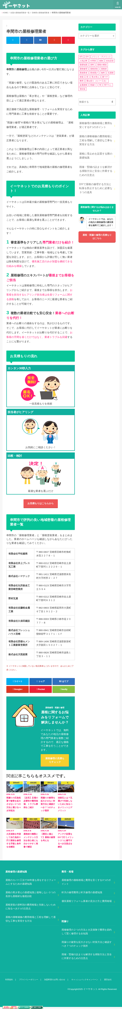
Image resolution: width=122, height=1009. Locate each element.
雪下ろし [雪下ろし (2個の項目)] (108, 85)
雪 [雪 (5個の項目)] (100, 85)
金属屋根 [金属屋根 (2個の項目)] (83, 85)
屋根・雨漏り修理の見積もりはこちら (97, 231)
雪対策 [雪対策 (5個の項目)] (82, 89)
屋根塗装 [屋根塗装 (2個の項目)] (94, 69)
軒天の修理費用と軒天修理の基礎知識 (82, 895)
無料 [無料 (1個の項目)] (103, 73)
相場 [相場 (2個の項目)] (81, 77)
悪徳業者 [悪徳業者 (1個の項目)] (83, 73)
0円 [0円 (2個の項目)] (81, 57)
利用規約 (9, 982)
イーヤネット (91, 991)
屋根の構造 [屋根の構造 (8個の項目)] (102, 65)
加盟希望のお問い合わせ (56, 982)
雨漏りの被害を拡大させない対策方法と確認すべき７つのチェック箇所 (87, 946)
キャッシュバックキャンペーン (87, 982)
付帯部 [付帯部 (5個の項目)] (93, 61)
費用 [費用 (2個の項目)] (81, 81)
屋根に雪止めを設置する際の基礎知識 (95, 153)
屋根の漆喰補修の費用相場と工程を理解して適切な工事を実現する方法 (95, 139)
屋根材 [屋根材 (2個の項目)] (104, 69)
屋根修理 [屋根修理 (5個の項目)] (83, 69)
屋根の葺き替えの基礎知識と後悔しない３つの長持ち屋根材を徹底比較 (31, 897)
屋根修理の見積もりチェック (55, 762)
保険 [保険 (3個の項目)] (101, 61)
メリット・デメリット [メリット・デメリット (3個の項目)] (101, 57)
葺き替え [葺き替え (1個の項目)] (95, 77)
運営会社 (111, 982)
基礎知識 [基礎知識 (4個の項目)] (83, 65)
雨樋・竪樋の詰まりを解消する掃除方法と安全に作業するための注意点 (95, 167)
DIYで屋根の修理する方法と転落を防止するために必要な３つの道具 (95, 183)
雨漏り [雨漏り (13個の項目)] (93, 85)
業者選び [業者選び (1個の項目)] (94, 73)
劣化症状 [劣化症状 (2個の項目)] (110, 61)
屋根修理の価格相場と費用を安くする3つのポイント (95, 124)
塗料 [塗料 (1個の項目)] (92, 65)
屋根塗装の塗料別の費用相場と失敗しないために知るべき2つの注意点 (31, 909)
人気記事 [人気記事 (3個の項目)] (83, 61)
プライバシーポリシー (29, 982)
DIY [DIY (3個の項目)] (87, 57)
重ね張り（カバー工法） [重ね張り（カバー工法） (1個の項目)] (96, 81)
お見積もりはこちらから (41, 504)
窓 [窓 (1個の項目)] (87, 77)
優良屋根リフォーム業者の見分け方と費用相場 (87, 903)
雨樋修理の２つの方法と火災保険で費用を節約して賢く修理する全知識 (87, 934)
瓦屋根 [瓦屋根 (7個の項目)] (111, 73)
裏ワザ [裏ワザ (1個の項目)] (105, 77)
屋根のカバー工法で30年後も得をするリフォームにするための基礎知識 (31, 884)
